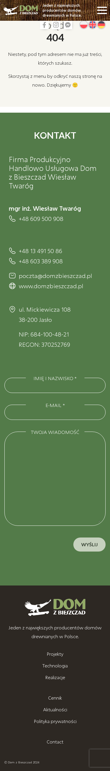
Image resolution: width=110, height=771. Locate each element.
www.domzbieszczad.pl (51, 286)
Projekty (55, 654)
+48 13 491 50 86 (40, 251)
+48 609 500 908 (41, 218)
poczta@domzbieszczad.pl (55, 275)
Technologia (55, 665)
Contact (55, 742)
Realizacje (55, 677)
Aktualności (55, 709)
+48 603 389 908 (41, 261)
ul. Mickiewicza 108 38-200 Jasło (45, 314)
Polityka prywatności (55, 721)
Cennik (55, 698)
